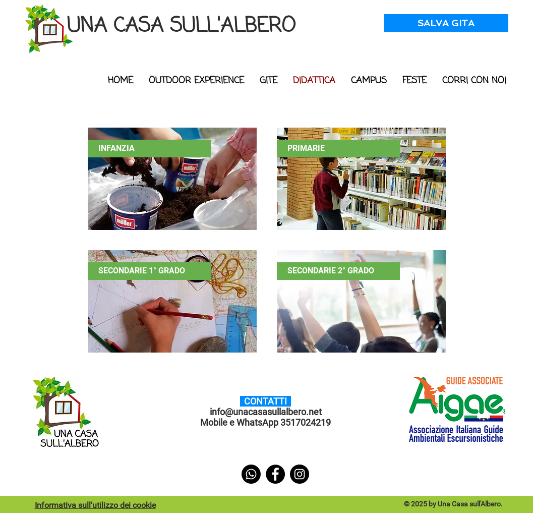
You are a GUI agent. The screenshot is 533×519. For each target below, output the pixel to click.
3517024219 (305, 422)
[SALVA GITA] (446, 23)
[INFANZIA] (149, 148)
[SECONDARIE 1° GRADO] (149, 271)
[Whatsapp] (251, 474)
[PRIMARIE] (338, 148)
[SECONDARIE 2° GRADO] (338, 271)
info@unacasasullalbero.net (266, 412)
